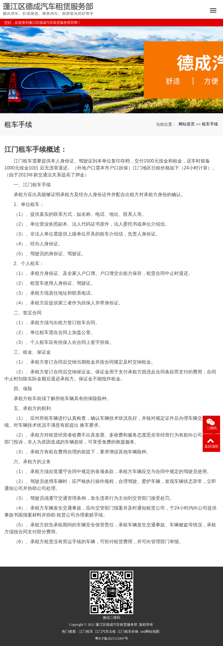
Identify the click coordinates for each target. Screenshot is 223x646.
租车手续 (210, 124)
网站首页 (187, 124)
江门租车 (86, 631)
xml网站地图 (150, 631)
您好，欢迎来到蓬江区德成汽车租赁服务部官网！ (42, 23)
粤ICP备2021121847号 (111, 638)
